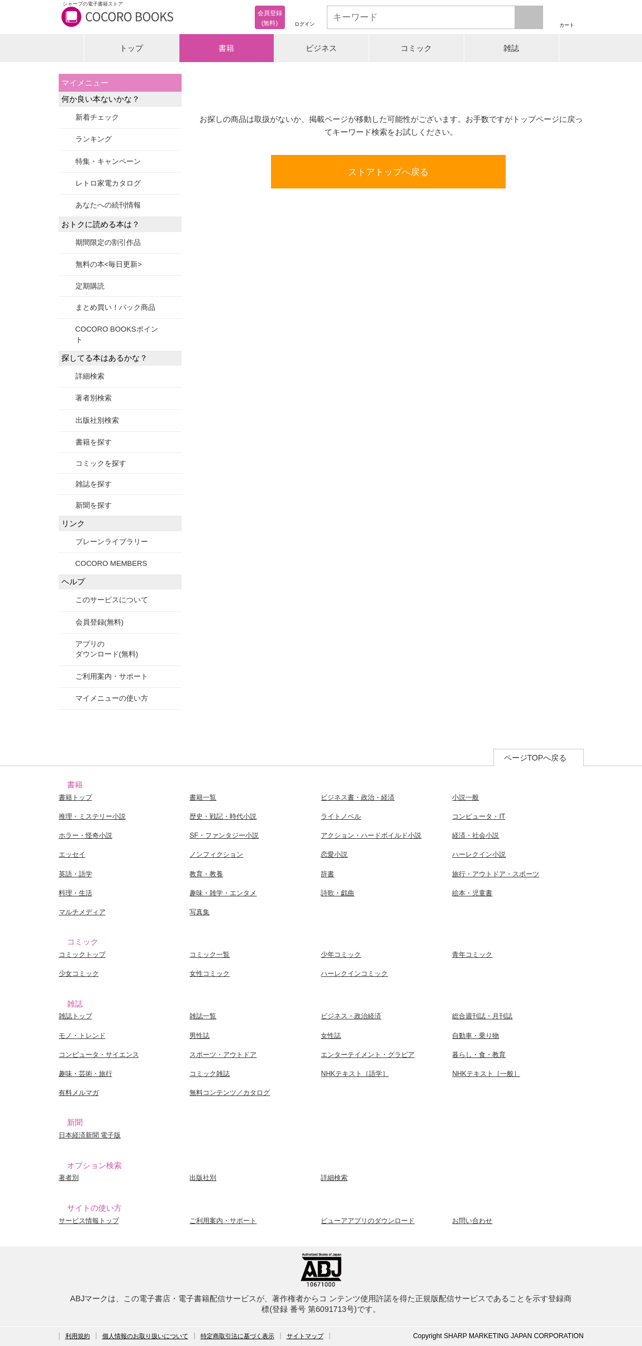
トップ (131, 48)
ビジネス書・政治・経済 (357, 797)
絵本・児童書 (472, 893)
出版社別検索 (97, 420)
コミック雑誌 (209, 1074)
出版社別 (202, 1178)
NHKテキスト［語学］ (354, 1074)
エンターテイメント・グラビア (368, 1055)
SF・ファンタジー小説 (223, 835)
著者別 (69, 1178)
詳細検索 (89, 376)
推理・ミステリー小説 (92, 816)
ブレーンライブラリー (111, 541)
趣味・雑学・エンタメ (222, 893)
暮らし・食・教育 (479, 1055)
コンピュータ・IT (478, 816)
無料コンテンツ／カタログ (229, 1093)
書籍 (226, 48)
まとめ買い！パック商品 (115, 307)
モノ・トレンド (82, 1036)
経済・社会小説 (475, 835)
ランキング (93, 139)
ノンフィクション (216, 854)
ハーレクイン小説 (479, 854)
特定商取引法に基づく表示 (237, 1336)
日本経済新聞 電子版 (90, 1135)
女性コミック (209, 973)
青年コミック (472, 954)
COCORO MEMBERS (111, 563)
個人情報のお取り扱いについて (145, 1336)
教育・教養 (206, 874)
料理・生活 (75, 893)
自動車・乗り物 (475, 1036)
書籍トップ (75, 797)
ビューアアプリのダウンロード (368, 1221)
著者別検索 (93, 398)
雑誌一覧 (202, 1016)
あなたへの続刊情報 (108, 205)
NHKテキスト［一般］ (486, 1074)
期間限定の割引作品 (108, 242)
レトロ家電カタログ (108, 183)
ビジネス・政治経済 (351, 1016)
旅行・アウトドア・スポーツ (495, 874)
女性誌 (331, 1036)
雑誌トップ (75, 1016)
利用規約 (77, 1336)
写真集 (199, 912)
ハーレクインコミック (354, 973)
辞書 (327, 874)
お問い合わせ (472, 1221)
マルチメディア (82, 912)
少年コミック (341, 954)
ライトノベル (341, 816)
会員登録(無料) (99, 622)
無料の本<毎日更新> (108, 264)
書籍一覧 (202, 797)
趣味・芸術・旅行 (85, 1074)
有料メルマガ (79, 1093)
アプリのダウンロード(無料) (107, 649)
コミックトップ (82, 954)
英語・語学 (75, 874)
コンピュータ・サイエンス (99, 1055)
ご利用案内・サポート (111, 676)
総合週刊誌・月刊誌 (482, 1016)
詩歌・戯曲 (337, 893)
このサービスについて (111, 600)
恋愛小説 (334, 854)
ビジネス (321, 48)
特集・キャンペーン (108, 161)
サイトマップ (305, 1336)
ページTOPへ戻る (535, 757)
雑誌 (511, 48)
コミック (416, 48)
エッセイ (72, 854)
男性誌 (199, 1036)
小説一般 (465, 797)
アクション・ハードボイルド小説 (371, 835)
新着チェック (97, 117)
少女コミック (79, 973)
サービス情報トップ (89, 1221)
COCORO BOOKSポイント (116, 334)
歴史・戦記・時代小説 (222, 816)
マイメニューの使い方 (111, 698)
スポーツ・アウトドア (222, 1055)
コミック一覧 (209, 954)
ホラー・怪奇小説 (85, 835)
